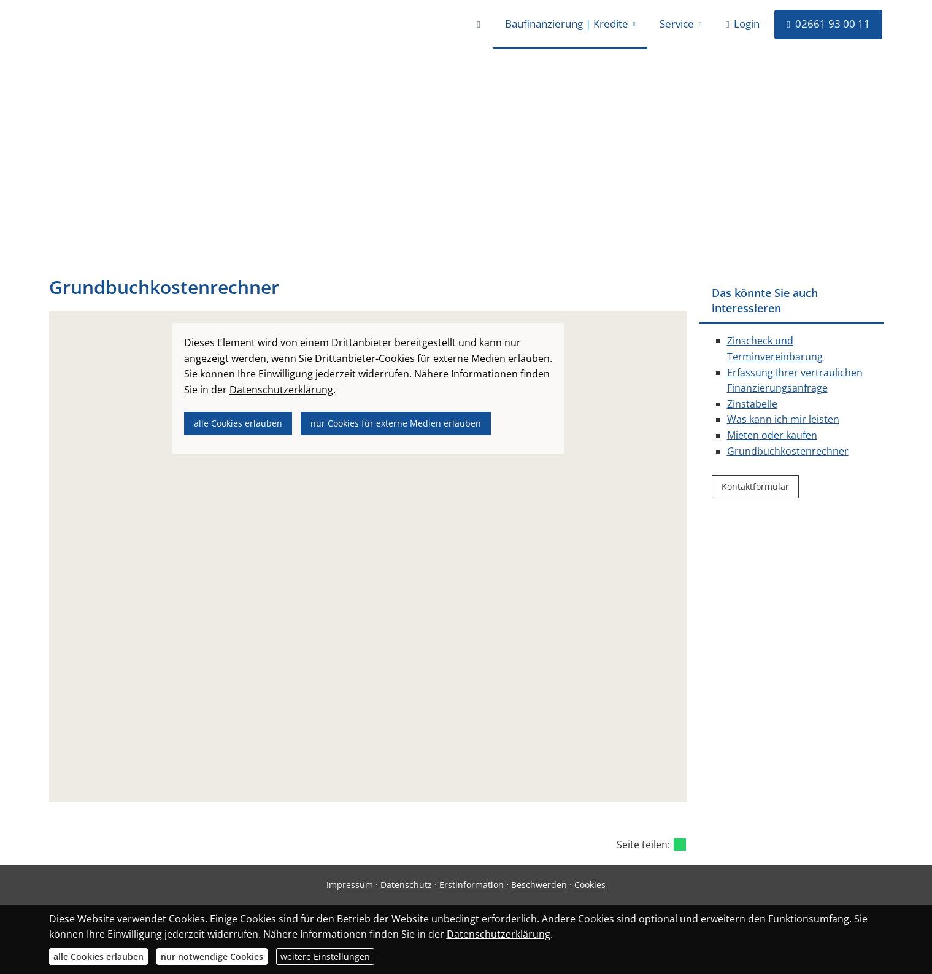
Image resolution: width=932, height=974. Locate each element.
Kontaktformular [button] (755, 486)
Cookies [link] (590, 885)
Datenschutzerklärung (498, 934)
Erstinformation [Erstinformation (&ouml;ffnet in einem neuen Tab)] (471, 885)
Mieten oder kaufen (772, 435)
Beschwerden (539, 885)
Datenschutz (406, 885)
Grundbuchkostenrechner (788, 451)
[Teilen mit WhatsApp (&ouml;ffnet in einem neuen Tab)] (680, 844)
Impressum (349, 885)
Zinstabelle (752, 404)
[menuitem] (478, 24)
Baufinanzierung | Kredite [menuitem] (566, 24)
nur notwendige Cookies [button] (212, 956)
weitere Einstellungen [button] (325, 956)
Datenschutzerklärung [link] (281, 389)
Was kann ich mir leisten (783, 419)
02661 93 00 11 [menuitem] (828, 24)
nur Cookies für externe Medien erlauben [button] (395, 423)
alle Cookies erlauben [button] (238, 423)
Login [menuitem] (743, 24)
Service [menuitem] (677, 24)
